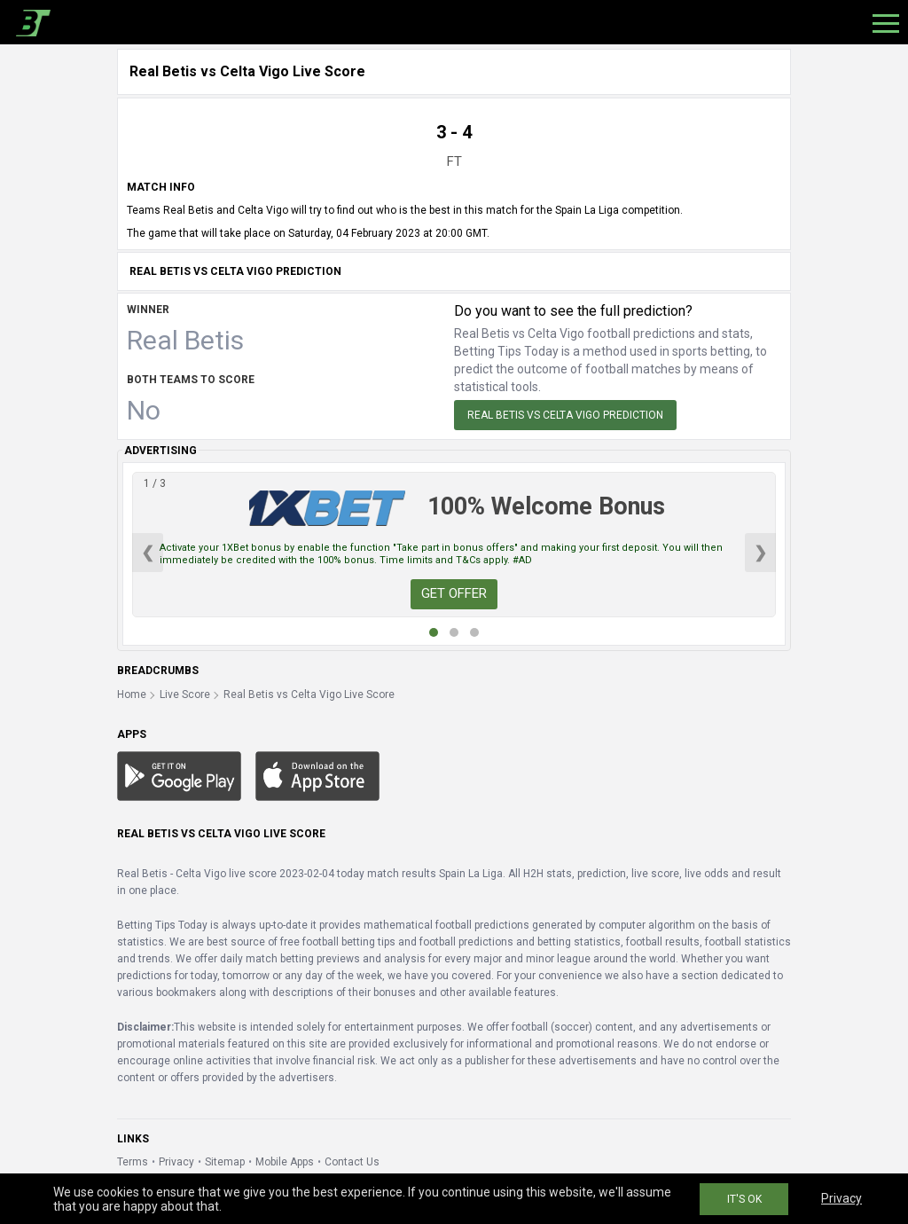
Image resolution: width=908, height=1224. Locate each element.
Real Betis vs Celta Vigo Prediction (565, 415)
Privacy (176, 1162)
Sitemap (225, 1162)
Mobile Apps (284, 1162)
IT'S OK (744, 1199)
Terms (132, 1162)
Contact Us (352, 1162)
